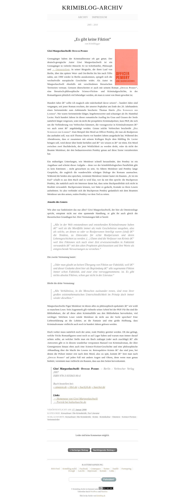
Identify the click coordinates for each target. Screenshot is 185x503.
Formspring (126, 469)
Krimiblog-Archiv (92, 8)
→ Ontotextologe (61, 69)
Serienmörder (53, 419)
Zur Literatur (93, 413)
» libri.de (72, 387)
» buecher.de (98, 387)
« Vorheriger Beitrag (79, 450)
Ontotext (116, 417)
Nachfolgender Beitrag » (104, 450)
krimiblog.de (100, 496)
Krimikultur (105, 417)
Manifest (104, 492)
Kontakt (103, 471)
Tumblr (115, 469)
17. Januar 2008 (79, 409)
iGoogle (71, 471)
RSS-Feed (55, 469)
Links (111, 471)
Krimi (95, 417)
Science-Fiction (129, 417)
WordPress (94, 492)
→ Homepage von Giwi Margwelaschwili (75, 398)
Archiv (83, 17)
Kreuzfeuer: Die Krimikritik (74, 413)
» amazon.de (60, 387)
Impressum (99, 17)
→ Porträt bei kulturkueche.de (69, 402)
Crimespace (95, 469)
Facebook (84, 469)
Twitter (106, 469)
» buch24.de (84, 387)
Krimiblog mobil (70, 469)
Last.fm (81, 471)
